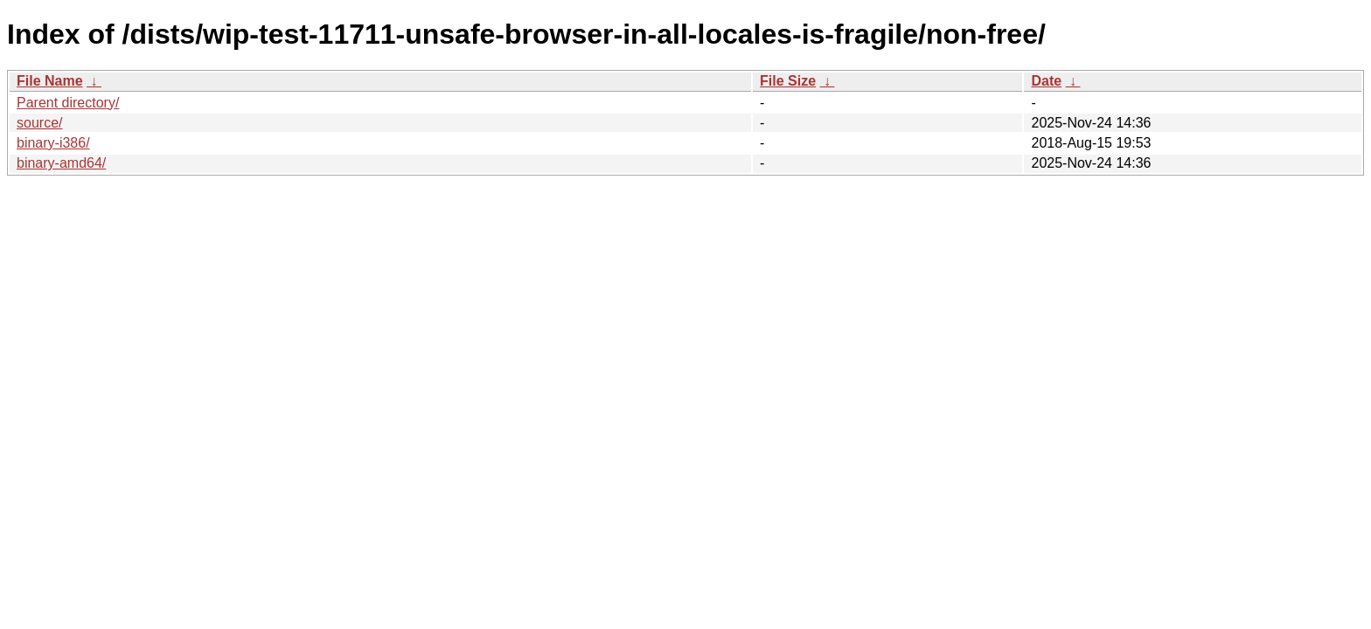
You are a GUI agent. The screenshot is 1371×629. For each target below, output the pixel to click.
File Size (788, 80)
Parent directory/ (68, 102)
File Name (50, 80)
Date (1046, 80)
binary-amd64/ (61, 163)
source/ (39, 122)
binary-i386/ (53, 142)
